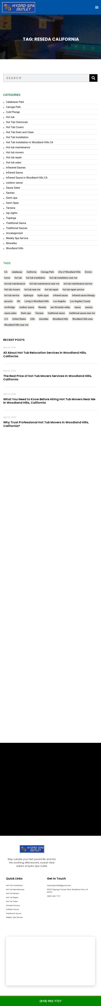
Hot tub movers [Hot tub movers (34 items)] (12, 289)
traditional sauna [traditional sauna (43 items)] (56, 313)
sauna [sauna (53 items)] (77, 307)
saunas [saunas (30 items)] (88, 307)
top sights (11, 213)
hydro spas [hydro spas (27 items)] (43, 295)
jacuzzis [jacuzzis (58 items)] (8, 301)
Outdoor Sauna (12, 909)
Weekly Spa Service (17, 238)
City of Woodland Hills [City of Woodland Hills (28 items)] (69, 272)
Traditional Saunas (16, 228)
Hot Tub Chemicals (17, 122)
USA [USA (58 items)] (32, 319)
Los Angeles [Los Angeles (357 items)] (59, 301)
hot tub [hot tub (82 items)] (18, 278)
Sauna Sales (13, 187)
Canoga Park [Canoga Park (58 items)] (47, 272)
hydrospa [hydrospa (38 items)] (28, 295)
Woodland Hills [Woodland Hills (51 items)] (60, 319)
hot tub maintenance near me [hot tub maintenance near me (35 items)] (44, 283)
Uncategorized (14, 233)
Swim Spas (12, 202)
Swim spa (11, 197)
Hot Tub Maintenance (15, 889)
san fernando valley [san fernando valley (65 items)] (60, 307)
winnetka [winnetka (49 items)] (43, 319)
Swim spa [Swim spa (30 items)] (26, 313)
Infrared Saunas (13, 905)
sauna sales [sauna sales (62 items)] (10, 313)
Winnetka (11, 243)
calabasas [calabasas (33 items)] (17, 272)
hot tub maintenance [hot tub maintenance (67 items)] (14, 283)
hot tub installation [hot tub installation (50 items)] (35, 278)
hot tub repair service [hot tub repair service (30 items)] (73, 289)
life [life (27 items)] (18, 301)
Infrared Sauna (14, 172)
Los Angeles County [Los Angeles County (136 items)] (80, 301)
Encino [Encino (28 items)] (88, 272)
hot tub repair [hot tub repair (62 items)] (51, 289)
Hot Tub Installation (17, 137)
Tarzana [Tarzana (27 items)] (39, 313)
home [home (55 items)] (7, 278)
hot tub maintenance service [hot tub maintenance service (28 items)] (78, 283)
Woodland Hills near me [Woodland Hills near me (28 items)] (16, 325)
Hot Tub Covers (15, 127)
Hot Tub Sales (12, 901)
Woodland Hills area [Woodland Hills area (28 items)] (83, 319)
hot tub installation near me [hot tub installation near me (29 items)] (63, 278)
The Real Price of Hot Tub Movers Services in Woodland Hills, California (47, 378)
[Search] (93, 78)
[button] (96, 7)
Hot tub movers (15, 152)
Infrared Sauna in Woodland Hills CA (26, 177)
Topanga (11, 218)
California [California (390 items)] (31, 272)
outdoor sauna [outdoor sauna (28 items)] (26, 307)
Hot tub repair (14, 157)
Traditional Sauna (16, 223)
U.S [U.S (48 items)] (6, 319)
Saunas (10, 192)
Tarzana (10, 207)
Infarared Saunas (16, 167)
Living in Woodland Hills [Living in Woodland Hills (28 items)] (37, 301)
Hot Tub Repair (12, 897)
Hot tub (10, 117)
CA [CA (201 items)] (5, 272)
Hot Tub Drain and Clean (20, 132)
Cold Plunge (13, 112)
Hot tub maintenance (18, 147)
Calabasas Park (15, 102)
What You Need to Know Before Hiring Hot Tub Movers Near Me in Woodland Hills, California (49, 401)
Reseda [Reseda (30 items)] (42, 307)
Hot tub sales (13, 162)
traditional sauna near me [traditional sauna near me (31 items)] (82, 313)
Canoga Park (13, 107)
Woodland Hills (14, 248)
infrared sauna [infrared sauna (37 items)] (60, 295)
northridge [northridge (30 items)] (9, 307)
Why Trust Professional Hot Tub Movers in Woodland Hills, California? (46, 424)
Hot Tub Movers (12, 893)
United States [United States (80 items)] (19, 319)
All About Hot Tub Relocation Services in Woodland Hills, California (45, 354)
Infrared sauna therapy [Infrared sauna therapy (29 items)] (83, 295)
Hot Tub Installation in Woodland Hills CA (29, 142)
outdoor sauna (14, 182)
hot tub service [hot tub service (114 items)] (11, 295)
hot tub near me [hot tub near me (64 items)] (32, 289)
